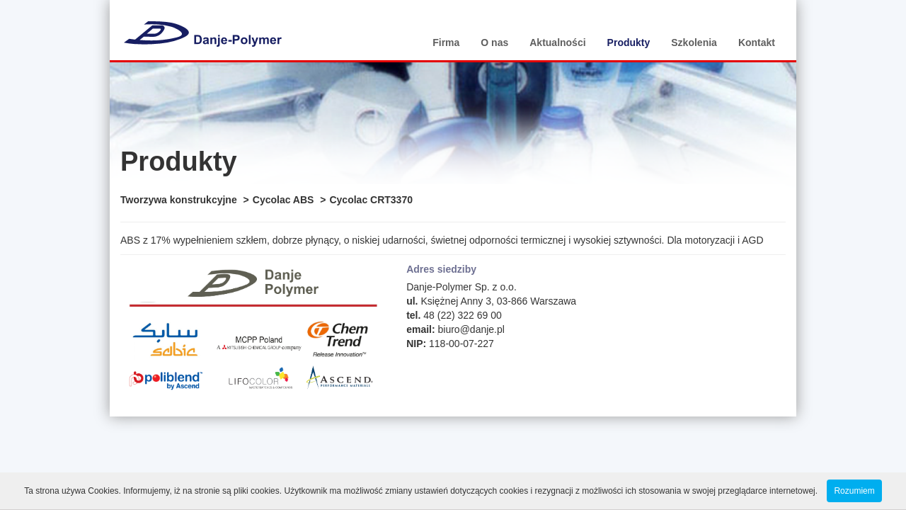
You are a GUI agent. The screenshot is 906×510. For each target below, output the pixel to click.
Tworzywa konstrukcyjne (178, 199)
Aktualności (557, 42)
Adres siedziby (441, 269)
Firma (445, 42)
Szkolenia (694, 42)
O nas (494, 42)
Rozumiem (854, 491)
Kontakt (756, 42)
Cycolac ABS (283, 199)
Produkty (628, 42)
